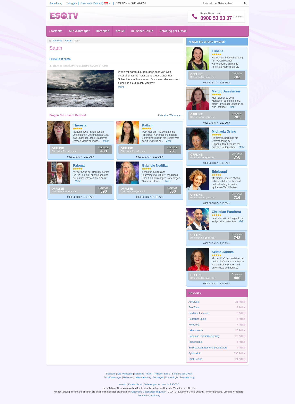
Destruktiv (87, 66)
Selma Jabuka (223, 252)
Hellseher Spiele (142, 31)
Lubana (218, 51)
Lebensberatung (143, 377)
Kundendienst (135, 384)
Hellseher (128, 377)
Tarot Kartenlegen (112, 377)
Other (105, 66)
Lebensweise (195, 330)
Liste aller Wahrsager (169, 115)
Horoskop (102, 31)
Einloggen (71, 3)
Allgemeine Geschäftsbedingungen (148, 391)
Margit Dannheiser (226, 91)
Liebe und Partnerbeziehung (203, 336)
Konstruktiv (68, 66)
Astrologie (193, 301)
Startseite (55, 31)
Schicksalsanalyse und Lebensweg (207, 347)
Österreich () (94, 3)
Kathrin (147, 125)
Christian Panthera (226, 212)
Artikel (120, 31)
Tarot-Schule (195, 359)
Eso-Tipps (194, 307)
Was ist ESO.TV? (170, 384)
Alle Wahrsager (79, 31)
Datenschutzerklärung (149, 395)
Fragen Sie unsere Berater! (206, 41)
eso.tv (56, 66)
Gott (95, 66)
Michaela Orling (224, 131)
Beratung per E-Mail (172, 31)
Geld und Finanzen (198, 313)
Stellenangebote (152, 384)
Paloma (79, 165)
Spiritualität (194, 353)
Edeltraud (219, 171)
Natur (78, 66)
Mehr (121, 86)
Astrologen (158, 377)
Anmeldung (56, 3)
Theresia (79, 125)
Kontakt (122, 384)
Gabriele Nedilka (155, 165)
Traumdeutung (187, 377)
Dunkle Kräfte (60, 59)
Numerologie (195, 341)
